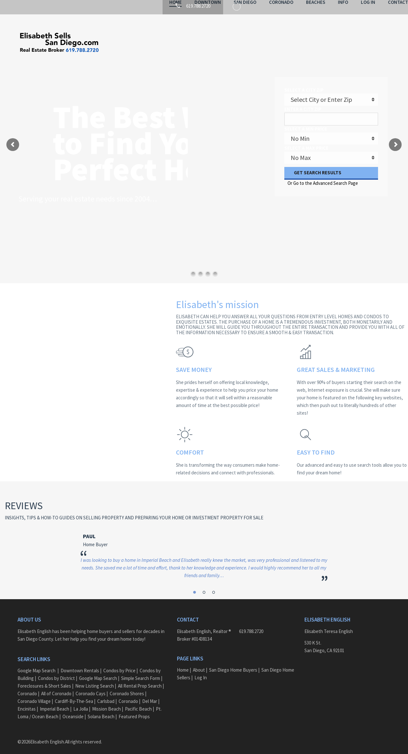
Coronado (263, 43)
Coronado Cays (91, 687)
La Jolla (80, 703)
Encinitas (27, 703)
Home (158, 43)
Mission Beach (106, 703)
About (199, 664)
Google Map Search (36, 664)
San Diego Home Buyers (233, 664)
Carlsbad (105, 695)
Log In (350, 43)
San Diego (227, 43)
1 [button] (195, 585)
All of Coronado (56, 687)
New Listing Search (94, 680)
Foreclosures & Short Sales (44, 680)
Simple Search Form (140, 672)
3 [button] (213, 585)
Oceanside (73, 710)
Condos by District (56, 672)
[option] (204, 548)
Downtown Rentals (80, 664)
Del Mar (149, 695)
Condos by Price (119, 664)
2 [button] (204, 585)
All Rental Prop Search (140, 680)
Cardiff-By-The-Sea (74, 695)
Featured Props (134, 710)
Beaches (298, 43)
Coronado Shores (127, 687)
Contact (380, 43)
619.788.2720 (251, 625)
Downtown (190, 43)
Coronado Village (34, 695)
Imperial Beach (54, 703)
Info (325, 43)
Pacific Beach (138, 703)
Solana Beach (101, 710)
